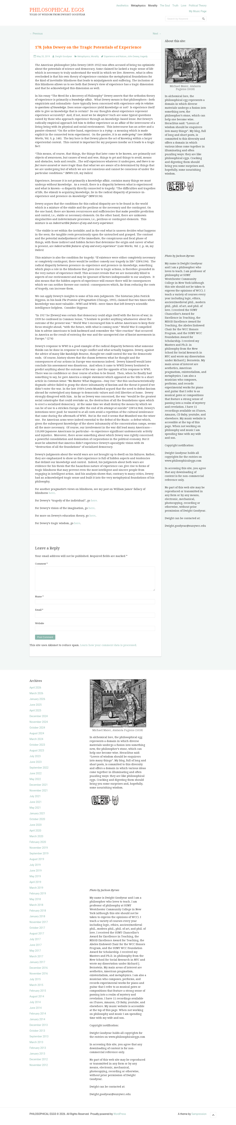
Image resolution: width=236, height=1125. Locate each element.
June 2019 (36, 875)
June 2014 (36, 1012)
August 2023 (37, 754)
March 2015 (36, 989)
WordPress (119, 1118)
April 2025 (35, 714)
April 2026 (35, 692)
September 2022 (39, 772)
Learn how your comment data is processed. (108, 649)
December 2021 (39, 789)
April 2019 (35, 886)
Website (39, 627)
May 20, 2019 (43, 56)
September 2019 (39, 857)
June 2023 (36, 766)
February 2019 (38, 897)
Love (183, 5)
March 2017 (36, 960)
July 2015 (35, 983)
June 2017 (36, 949)
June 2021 (36, 806)
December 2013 (39, 1029)
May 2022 (35, 783)
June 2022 (36, 777)
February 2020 (38, 846)
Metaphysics (138, 5)
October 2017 (37, 932)
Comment (41, 563)
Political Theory (197, 5)
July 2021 (35, 800)
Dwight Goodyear (63, 56)
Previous (36, 33)
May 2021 (35, 812)
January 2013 (37, 1058)
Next (157, 33)
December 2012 (39, 1063)
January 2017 (37, 966)
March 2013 (36, 1046)
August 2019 (37, 863)
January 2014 (37, 1023)
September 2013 (39, 1040)
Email (39, 614)
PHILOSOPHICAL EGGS (57, 10)
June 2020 (36, 829)
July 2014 (35, 1006)
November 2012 (39, 1069)
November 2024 (39, 726)
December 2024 (39, 720)
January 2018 (37, 920)
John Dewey (133, 56)
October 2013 (37, 1035)
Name (39, 601)
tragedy (144, 56)
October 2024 (37, 732)
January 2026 (37, 703)
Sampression (198, 1118)
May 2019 (35, 880)
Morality (152, 5)
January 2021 (37, 817)
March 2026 (36, 697)
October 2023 (37, 749)
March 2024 (36, 743)
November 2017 (39, 926)
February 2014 (38, 1018)
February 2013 (38, 1052)
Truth (175, 5)
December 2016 (39, 972)
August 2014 (37, 1000)
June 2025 (36, 709)
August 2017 (37, 937)
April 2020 (35, 835)
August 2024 (37, 737)
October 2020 (37, 823)
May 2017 (35, 955)
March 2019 (36, 892)
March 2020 (36, 840)
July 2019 (35, 869)
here (51, 492)
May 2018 (35, 903)
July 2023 (35, 760)
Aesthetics (122, 5)
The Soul (165, 5)
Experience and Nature (115, 56)
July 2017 (35, 943)
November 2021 (39, 794)
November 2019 (39, 852)
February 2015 (38, 995)
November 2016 (39, 977)
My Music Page (197, 11)
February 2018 (38, 915)
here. (94, 500)
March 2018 (36, 909)
